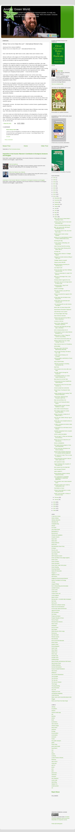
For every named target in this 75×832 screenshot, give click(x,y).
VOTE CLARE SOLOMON (60, 434)
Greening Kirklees (56, 569)
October (56, 202)
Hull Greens (54, 576)
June (55, 210)
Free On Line (55, 550)
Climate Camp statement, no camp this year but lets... (62, 491)
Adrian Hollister (55, 518)
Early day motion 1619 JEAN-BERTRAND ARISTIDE (61, 349)
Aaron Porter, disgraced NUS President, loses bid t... (61, 324)
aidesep (53, 706)
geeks (53, 742)
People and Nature (56, 616)
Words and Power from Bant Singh (60, 700)
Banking (53, 716)
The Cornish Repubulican (57, 674)
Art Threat (54, 527)
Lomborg (54, 755)
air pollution (54, 708)
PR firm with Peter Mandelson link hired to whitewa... (62, 449)
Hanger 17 (54, 572)
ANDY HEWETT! (58, 471)
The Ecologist (55, 676)
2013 (54, 192)
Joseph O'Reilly (55, 584)
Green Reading (55, 567)
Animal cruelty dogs (56, 712)
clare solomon (55, 723)
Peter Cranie (55, 623)
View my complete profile (57, 84)
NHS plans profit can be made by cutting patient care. (62, 485)
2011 (54, 196)
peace (53, 767)
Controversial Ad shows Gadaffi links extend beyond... (62, 382)
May (55, 212)
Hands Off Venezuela (56, 571)
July (55, 208)
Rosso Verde (55, 642)
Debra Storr (54, 540)
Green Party (54, 744)
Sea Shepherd (55, 778)
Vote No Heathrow (13, 164)
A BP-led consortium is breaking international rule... (61, 364)
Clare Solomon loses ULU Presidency (63, 344)
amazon (53, 710)
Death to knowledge (59, 288)
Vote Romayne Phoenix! (60, 469)
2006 (54, 510)
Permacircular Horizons (57, 621)
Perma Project (55, 619)
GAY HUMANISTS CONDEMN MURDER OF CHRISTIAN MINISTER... (61, 478)
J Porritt (53, 582)
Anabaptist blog (55, 523)
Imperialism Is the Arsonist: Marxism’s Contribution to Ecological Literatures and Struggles (24, 180)
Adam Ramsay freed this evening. (62, 246)
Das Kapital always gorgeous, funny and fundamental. (62, 446)
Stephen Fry (54, 784)
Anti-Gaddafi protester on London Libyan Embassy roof (62, 376)
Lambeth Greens (55, 587)
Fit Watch (54, 548)
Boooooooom (55, 533)
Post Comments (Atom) (14, 149)
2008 (54, 506)
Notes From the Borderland (58, 606)
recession (54, 776)
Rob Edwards (55, 638)
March (56, 216)
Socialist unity (55, 655)
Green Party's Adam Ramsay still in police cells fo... (62, 249)
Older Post (44, 146)
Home (26, 146)
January (56, 499)
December (57, 198)
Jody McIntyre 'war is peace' (60, 311)
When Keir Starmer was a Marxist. (17, 172)
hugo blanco (54, 748)
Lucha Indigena (55, 595)
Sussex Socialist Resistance (58, 668)
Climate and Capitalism (57, 535)
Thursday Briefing (56, 685)
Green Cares (55, 559)
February (56, 497)
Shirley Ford (54, 652)
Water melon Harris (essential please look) (61, 697)
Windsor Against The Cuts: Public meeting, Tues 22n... (62, 341)
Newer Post (6, 146)
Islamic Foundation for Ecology (59, 580)
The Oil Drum (55, 678)
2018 (54, 181)
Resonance (54, 633)
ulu (52, 787)
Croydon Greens (55, 537)
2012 (54, 194)
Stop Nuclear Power (56, 663)
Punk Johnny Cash (11, 129)
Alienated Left (55, 521)
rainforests (54, 774)
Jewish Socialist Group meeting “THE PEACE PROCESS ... (63, 394)
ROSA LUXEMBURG (59, 443)
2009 (54, 504)
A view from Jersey (56, 516)
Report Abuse (56, 792)
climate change (55, 725)
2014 (54, 190)
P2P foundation (55, 612)
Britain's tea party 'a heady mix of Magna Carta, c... (62, 415)
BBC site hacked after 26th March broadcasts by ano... (62, 228)
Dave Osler (54, 538)
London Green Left (56, 593)
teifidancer (54, 672)
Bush (53, 720)
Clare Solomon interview (60, 315)
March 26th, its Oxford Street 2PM (62, 307)
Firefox (53, 738)
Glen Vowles (54, 554)
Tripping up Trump (56, 691)
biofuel (53, 718)
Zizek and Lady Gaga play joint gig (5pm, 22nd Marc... (62, 327)
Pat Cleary (54, 614)
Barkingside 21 (55, 531)
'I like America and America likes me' (62, 338)
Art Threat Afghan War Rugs (60, 313)
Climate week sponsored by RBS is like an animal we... (62, 318)
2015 (54, 188)
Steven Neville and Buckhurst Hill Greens (61, 661)
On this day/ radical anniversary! (59, 608)
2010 (54, 502)
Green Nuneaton (55, 563)
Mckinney (54, 759)
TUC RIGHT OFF (58, 267)
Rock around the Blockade (58, 640)
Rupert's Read (55, 644)
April (55, 214)
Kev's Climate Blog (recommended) (60, 586)
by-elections (54, 721)
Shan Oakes (54, 650)
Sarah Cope (54, 648)
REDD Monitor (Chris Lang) (58, 631)
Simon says (54, 653)
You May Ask (57, 251)
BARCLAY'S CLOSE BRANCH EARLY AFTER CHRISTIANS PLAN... (63, 238)
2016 (54, 186)
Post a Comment (9, 139)
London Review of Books (57, 757)
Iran (52, 750)
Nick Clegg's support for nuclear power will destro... (61, 411)
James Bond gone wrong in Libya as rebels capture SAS (62, 459)
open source (54, 761)
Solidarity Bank (55, 659)
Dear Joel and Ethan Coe (60, 400)
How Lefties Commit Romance (61, 408)
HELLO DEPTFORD (59, 361)
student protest (55, 785)
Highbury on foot (55, 574)
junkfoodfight (57, 346)
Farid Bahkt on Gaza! (59, 488)
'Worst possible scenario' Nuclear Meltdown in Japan (62, 406)
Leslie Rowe (54, 591)
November (57, 200)
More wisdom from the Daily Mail (62, 467)
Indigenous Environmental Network (60, 578)
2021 (54, 177)
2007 (54, 508)
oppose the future (56, 610)
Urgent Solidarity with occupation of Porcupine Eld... (62, 464)
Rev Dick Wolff (55, 635)
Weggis (53, 699)
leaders (53, 753)
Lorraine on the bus (58, 321)
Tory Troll (54, 689)
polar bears (54, 772)
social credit (54, 780)
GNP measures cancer (57, 555)
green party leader (56, 746)
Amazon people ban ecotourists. (61, 387)
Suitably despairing (56, 665)
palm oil (53, 765)
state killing (54, 782)
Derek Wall (60, 71)
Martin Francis (55, 597)
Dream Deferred (55, 542)
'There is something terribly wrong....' (62, 225)
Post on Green (55, 627)
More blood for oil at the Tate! (61, 379)
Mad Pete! (56, 367)
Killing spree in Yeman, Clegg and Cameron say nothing (62, 336)
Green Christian (55, 561)
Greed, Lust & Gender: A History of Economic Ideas (62, 494)
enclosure (54, 737)
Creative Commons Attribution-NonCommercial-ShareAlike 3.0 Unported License (61, 818)
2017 (54, 183)
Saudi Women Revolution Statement (62, 309)
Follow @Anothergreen (57, 823)
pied (53, 770)
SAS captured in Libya (59, 461)
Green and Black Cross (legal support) (61, 557)
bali (52, 714)
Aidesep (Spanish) (56, 520)
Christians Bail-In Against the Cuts (62, 279)
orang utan (54, 763)
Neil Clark (54, 601)
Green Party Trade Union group (59, 565)
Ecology (53, 731)
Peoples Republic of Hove (58, 618)
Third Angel (54, 684)
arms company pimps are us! (61, 330)
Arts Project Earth (56, 529)
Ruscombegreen (55, 646)
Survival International (56, 667)
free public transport (56, 740)
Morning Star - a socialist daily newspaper (61, 599)
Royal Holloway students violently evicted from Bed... (62, 474)
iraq (52, 752)
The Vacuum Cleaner (56, 682)
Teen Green (54, 670)
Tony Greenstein (55, 687)
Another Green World (17, 9)
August (56, 206)
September (57, 204)
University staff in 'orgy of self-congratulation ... (61, 286)
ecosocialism (55, 735)
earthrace (54, 729)
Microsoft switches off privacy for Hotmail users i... (61, 265)
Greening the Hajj (58, 240)
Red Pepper (54, 629)
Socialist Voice (55, 657)
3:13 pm (8, 136)
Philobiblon (54, 625)
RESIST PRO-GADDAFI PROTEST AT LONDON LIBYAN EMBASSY (62, 452)
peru (53, 769)
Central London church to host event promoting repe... (62, 222)
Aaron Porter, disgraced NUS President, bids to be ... (61, 397)
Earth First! (54, 544)
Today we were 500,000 (59, 262)
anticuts (53, 525)
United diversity (55, 695)
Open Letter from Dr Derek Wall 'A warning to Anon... (62, 219)
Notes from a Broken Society (58, 604)
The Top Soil (54, 680)
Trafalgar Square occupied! (60, 260)
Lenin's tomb (55, 589)
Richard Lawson (55, 636)
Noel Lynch (54, 603)
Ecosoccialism (55, 733)
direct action (54, 727)
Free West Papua (56, 552)
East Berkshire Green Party (58, 546)
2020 (54, 179)
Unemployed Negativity (57, 693)
